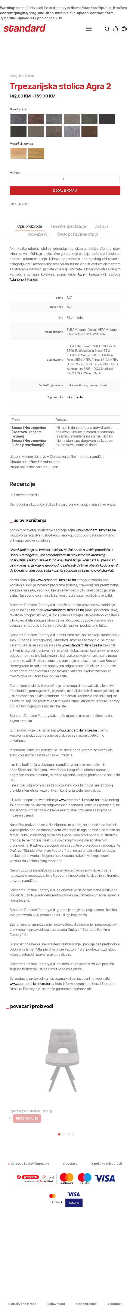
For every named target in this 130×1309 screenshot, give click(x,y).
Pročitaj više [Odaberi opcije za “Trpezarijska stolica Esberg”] (27, 1220)
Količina (15, 274)
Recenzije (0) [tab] (38, 336)
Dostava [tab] (101, 328)
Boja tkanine (18, 211)
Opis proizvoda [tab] (29, 328)
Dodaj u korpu (65, 292)
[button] (89, 29)
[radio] (18, 220)
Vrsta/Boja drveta (21, 245)
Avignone (17, 381)
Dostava (71, 1257)
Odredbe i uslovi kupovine (30, 1257)
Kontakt (116, 1304)
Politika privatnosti (108, 1257)
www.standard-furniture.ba (96, 632)
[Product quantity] (65, 280)
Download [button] (57, 1304)
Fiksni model (75, 499)
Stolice (29, 178)
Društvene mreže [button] (23, 1304)
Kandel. (32, 381)
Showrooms (87, 1304)
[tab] (59, 1236)
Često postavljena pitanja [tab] (77, 336)
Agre (81, 376)
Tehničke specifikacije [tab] (68, 328)
